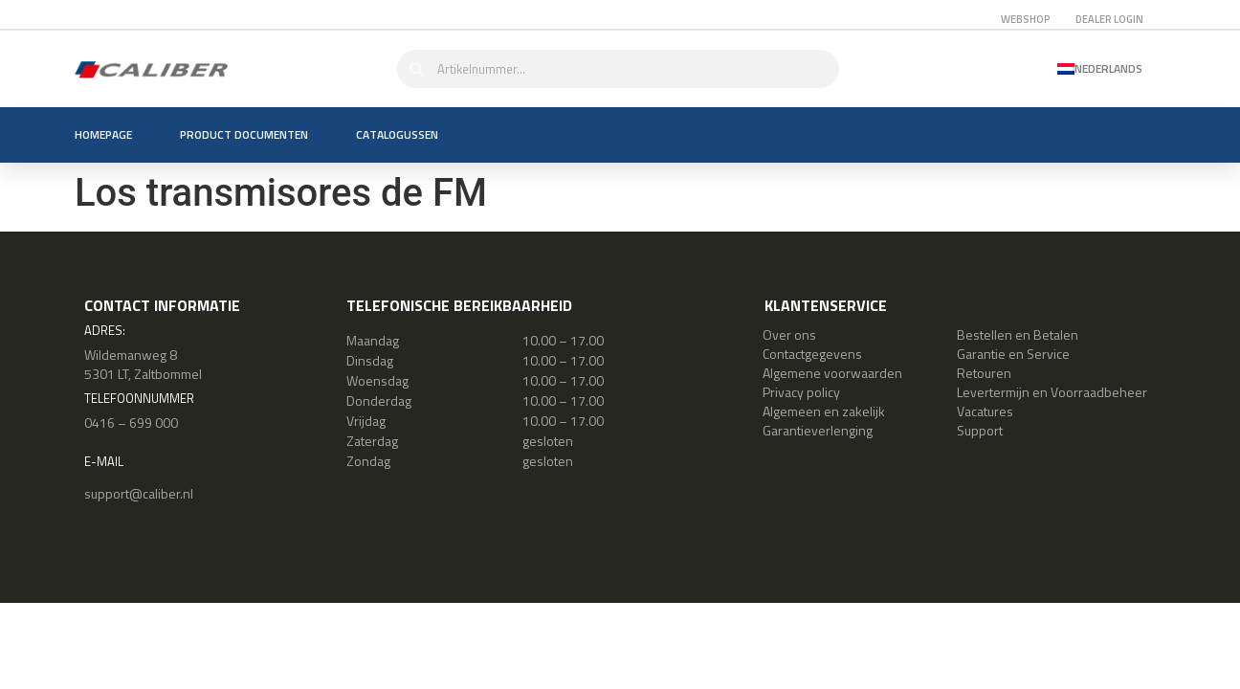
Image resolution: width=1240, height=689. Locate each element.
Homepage (103, 134)
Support (980, 430)
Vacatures (985, 411)
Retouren (984, 373)
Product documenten (244, 134)
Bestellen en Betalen (1017, 334)
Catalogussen (397, 134)
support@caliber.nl (138, 493)
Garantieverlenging (818, 430)
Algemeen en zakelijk (824, 411)
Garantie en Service (1013, 354)
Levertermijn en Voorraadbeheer (1052, 392)
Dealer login (1109, 19)
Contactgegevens (812, 354)
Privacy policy (801, 392)
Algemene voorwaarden (832, 373)
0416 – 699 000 (131, 422)
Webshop (1026, 19)
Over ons (789, 334)
